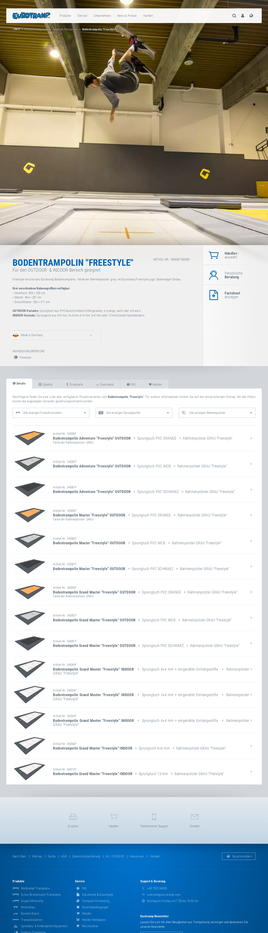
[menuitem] (66, 15)
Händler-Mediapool (90, 920)
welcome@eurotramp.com (160, 895)
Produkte (65, 16)
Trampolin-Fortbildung (92, 901)
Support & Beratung (152, 881)
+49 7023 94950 (153, 888)
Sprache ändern (238, 856)
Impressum (137, 856)
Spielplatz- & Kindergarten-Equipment (44, 926)
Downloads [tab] (105, 384)
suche (52, 856)
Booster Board (30, 913)
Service (82, 16)
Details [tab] (19, 383)
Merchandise (86, 926)
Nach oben (19, 856)
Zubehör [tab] (46, 384)
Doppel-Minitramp (32, 901)
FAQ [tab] (131, 384)
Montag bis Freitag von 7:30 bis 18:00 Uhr (169, 901)
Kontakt (148, 16)
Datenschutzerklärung (86, 856)
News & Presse (127, 16)
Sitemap (37, 856)
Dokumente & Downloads (94, 895)
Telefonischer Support (154, 820)
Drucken (73, 820)
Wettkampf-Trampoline (35, 888)
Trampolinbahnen (32, 920)
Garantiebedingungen (92, 907)
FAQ (81, 888)
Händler (114, 820)
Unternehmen (102, 16)
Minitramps (28, 907)
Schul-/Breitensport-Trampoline (41, 895)
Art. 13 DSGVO (115, 856)
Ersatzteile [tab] (74, 384)
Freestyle (22, 357)
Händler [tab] (155, 384)
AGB (64, 856)
